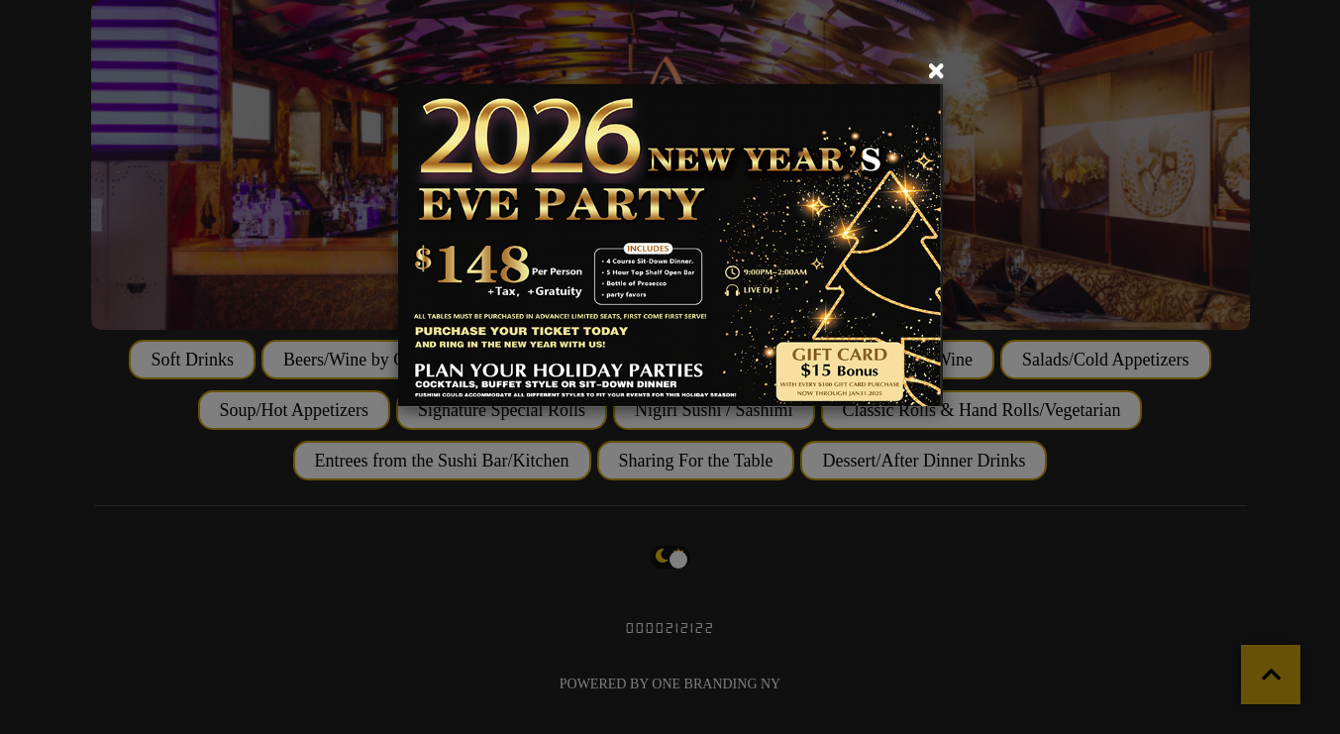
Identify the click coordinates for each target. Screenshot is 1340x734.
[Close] (936, 71)
